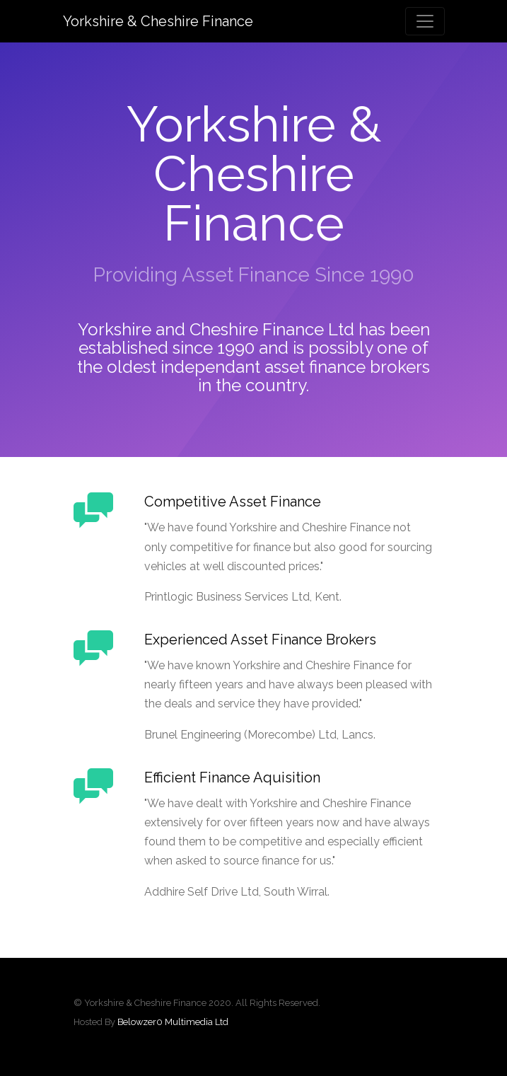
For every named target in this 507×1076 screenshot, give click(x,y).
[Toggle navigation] (425, 21)
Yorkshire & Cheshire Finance (158, 21)
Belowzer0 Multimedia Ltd (172, 1022)
